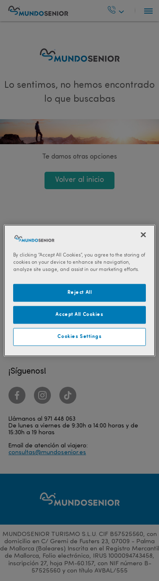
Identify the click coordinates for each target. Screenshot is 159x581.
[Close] (143, 235)
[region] (79, 291)
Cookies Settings (79, 336)
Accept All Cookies (79, 314)
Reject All (79, 292)
